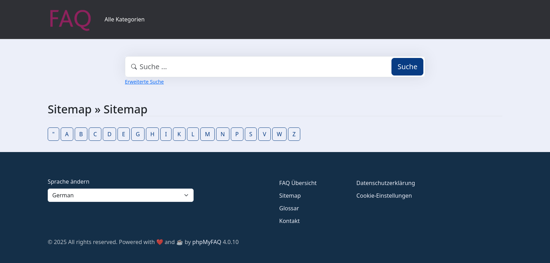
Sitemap (290, 195)
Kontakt (289, 221)
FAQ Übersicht (298, 183)
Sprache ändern (68, 181)
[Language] (121, 195)
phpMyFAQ (206, 242)
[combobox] (275, 66)
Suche (407, 66)
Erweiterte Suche (144, 81)
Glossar (289, 208)
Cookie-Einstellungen (384, 195)
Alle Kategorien (125, 19)
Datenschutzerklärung (385, 183)
